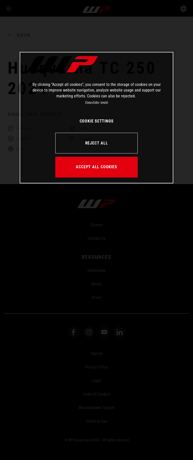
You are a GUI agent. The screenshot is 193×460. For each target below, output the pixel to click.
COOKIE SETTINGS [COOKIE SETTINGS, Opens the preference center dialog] (97, 121)
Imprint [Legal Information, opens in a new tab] (104, 102)
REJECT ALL (96, 143)
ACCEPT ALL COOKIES (96, 166)
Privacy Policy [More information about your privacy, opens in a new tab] (92, 102)
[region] (96, 117)
